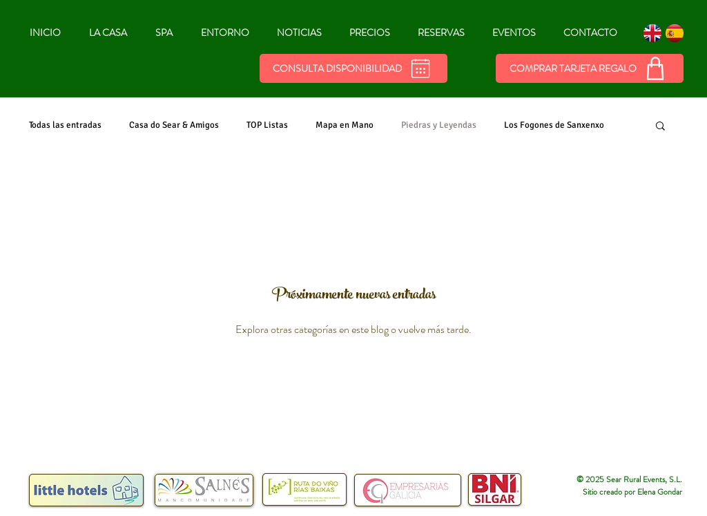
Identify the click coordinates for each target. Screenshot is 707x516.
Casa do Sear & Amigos (174, 125)
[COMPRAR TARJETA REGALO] (590, 68)
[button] (660, 127)
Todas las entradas (65, 125)
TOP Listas (267, 125)
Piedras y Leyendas (438, 125)
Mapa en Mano (345, 125)
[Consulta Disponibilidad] (353, 68)
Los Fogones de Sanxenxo (554, 125)
